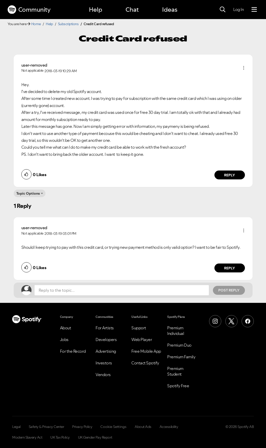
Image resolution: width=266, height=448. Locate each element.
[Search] (222, 9)
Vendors (103, 374)
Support (138, 328)
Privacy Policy (82, 426)
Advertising (106, 351)
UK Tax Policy (60, 437)
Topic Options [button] (28, 193)
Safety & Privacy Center (46, 426)
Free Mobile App (146, 351)
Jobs (64, 339)
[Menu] (254, 9)
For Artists (105, 328)
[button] (243, 68)
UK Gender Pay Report (95, 437)
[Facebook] (248, 321)
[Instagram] (215, 321)
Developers (106, 339)
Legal (16, 426)
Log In (238, 9)
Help (95, 9)
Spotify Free (178, 386)
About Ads (143, 426)
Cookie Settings (113, 426)
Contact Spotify (145, 363)
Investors (104, 363)
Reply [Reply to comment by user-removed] (229, 175)
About (65, 328)
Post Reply (229, 290)
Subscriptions (68, 23)
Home (36, 23)
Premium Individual (175, 330)
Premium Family (181, 357)
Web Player (141, 339)
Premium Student (175, 371)
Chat (132, 9)
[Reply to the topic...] (122, 290)
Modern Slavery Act (27, 437)
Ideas (169, 9)
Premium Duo (179, 345)
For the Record (73, 351)
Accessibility (169, 426)
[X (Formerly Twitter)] (231, 321)
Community (29, 9)
